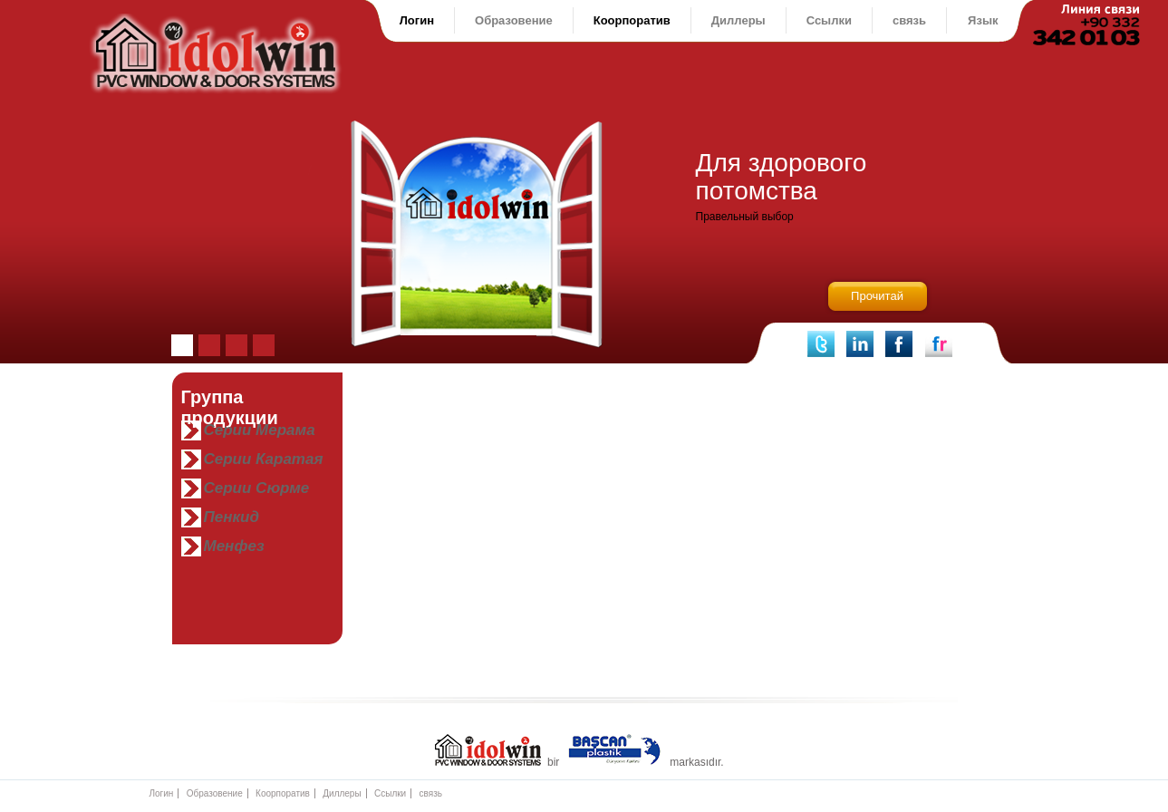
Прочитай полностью (877, 302)
